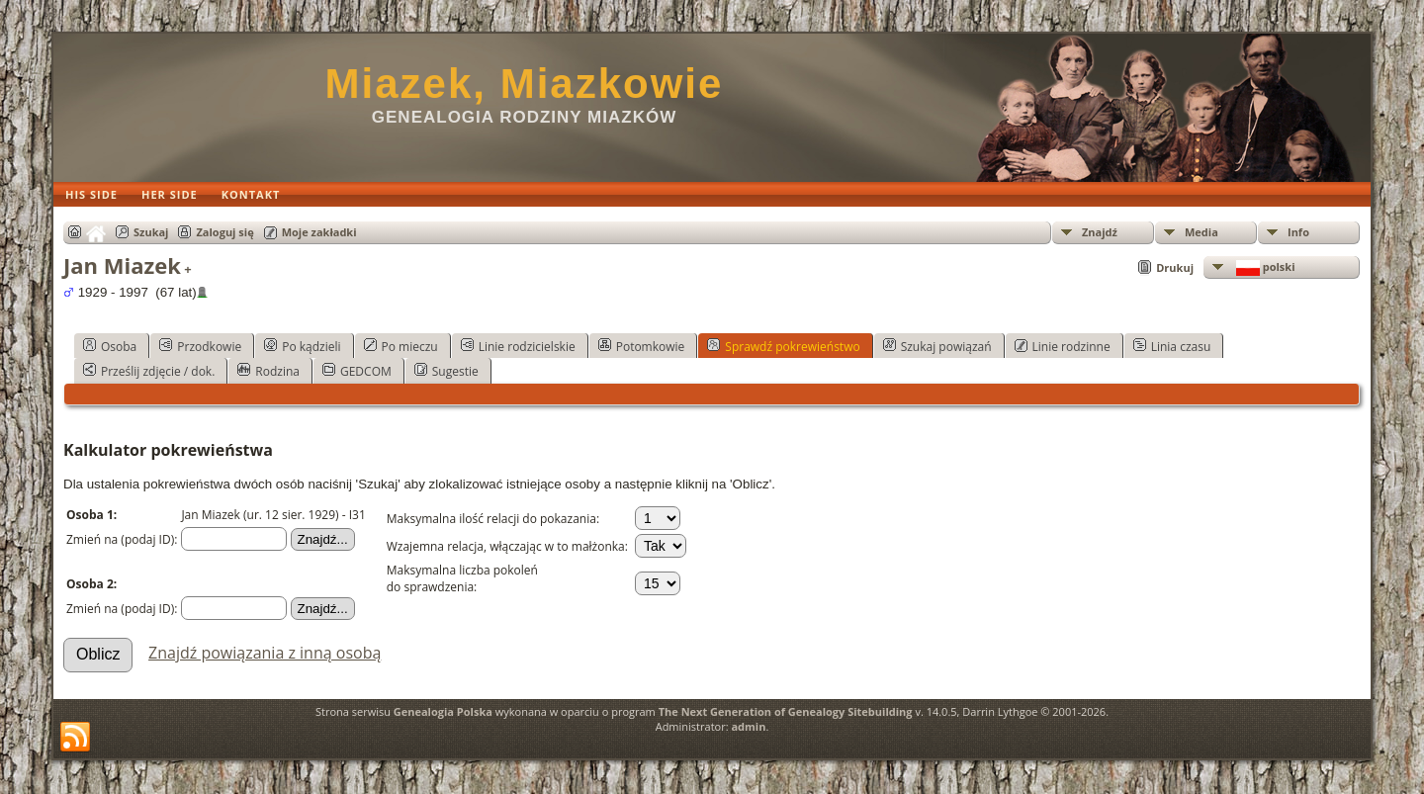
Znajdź (1099, 231)
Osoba (109, 346)
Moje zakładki (319, 231)
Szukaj (151, 231)
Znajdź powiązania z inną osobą (264, 652)
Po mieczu (401, 346)
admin (748, 726)
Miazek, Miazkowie (524, 83)
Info (1298, 231)
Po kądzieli (302, 346)
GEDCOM (357, 371)
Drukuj (1175, 267)
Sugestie (446, 371)
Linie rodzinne (1063, 346)
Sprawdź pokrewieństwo (783, 346)
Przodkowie (200, 346)
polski (1264, 267)
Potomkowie (641, 346)
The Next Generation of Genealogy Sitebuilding (786, 711)
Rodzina (268, 371)
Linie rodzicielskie (518, 346)
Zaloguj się (224, 231)
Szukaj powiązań (937, 346)
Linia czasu (1172, 346)
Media (1201, 231)
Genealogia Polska (443, 711)
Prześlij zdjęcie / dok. (149, 371)
